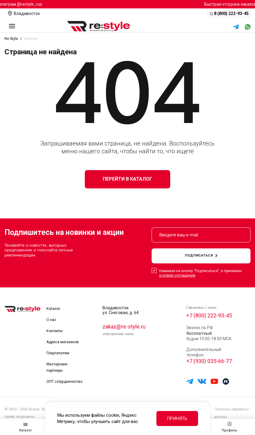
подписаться (201, 255)
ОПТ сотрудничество (64, 382)
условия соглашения (177, 275)
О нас (51, 320)
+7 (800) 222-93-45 (209, 315)
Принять (177, 418)
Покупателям (57, 353)
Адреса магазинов (62, 342)
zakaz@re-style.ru (124, 326)
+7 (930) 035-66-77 (209, 361)
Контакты (54, 331)
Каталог (53, 309)
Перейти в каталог (127, 179)
